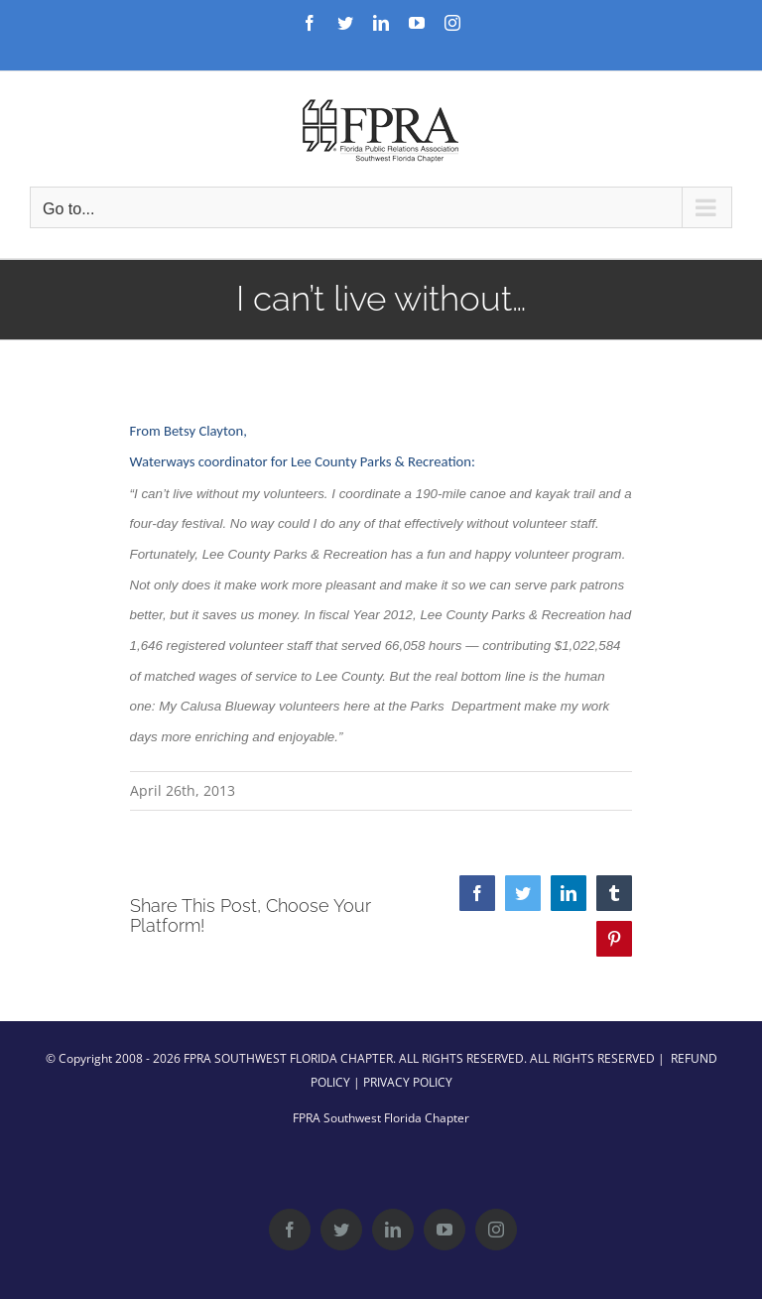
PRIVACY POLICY (407, 1082)
